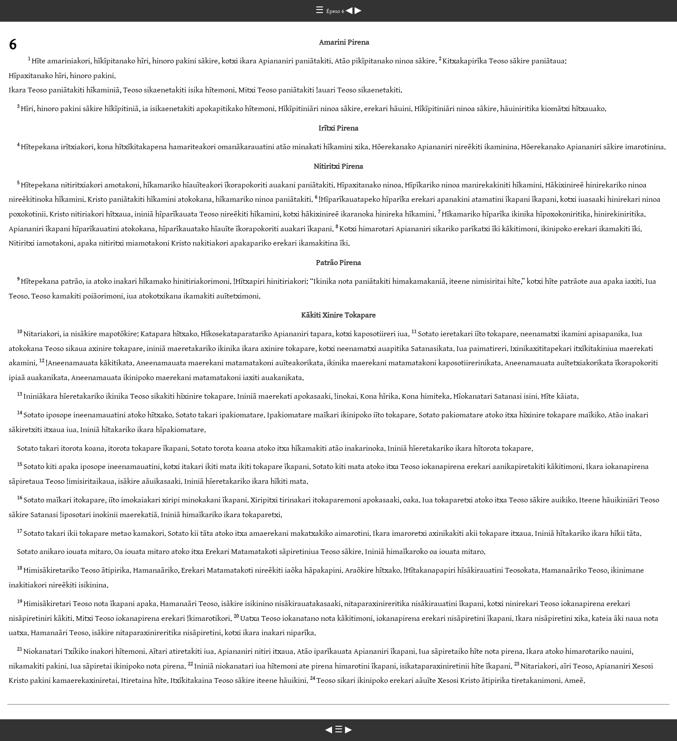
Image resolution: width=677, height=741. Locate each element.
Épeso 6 (335, 11)
